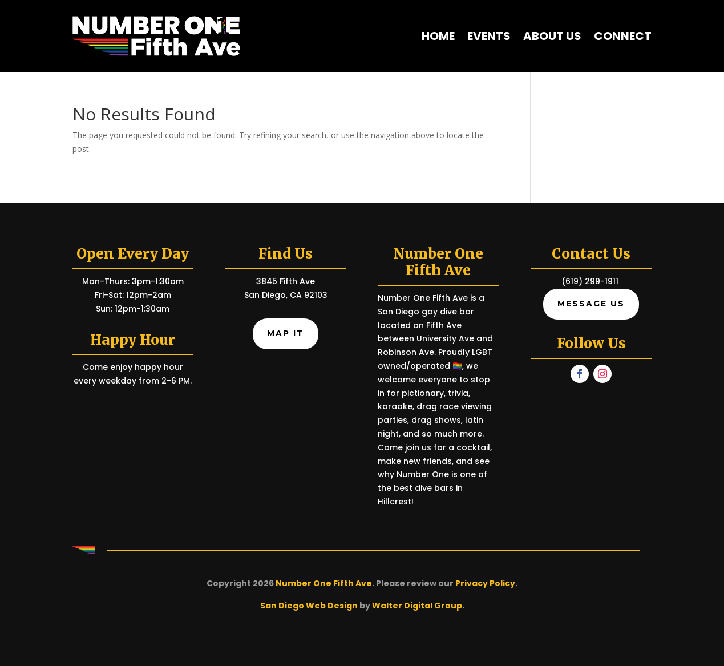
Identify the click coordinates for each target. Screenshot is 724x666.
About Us (552, 36)
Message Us (591, 303)
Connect (623, 36)
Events (489, 36)
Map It (285, 333)
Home (438, 36)
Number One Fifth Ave (324, 583)
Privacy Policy (485, 583)
